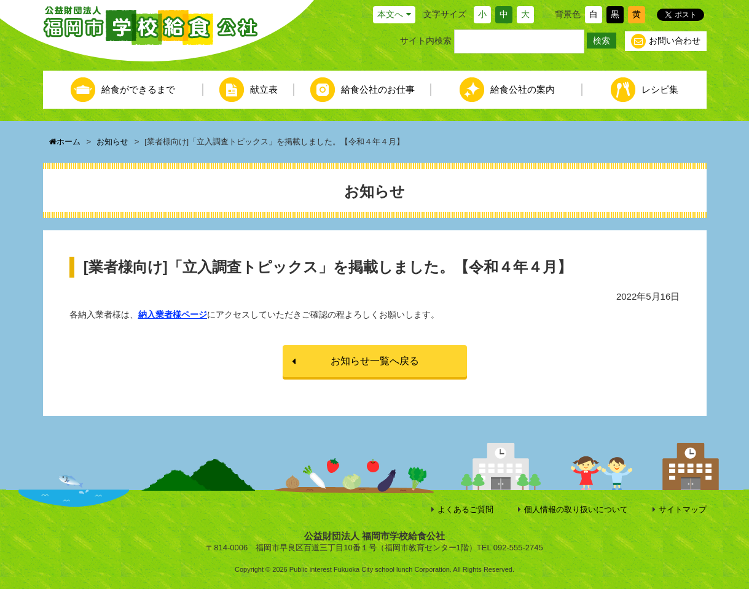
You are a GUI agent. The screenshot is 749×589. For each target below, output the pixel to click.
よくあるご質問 (465, 509)
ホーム (64, 141)
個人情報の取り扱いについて (576, 509)
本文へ (390, 14)
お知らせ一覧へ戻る (375, 361)
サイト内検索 (426, 40)
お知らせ (112, 141)
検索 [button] (601, 40)
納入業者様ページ (172, 314)
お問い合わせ (665, 41)
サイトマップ (683, 509)
